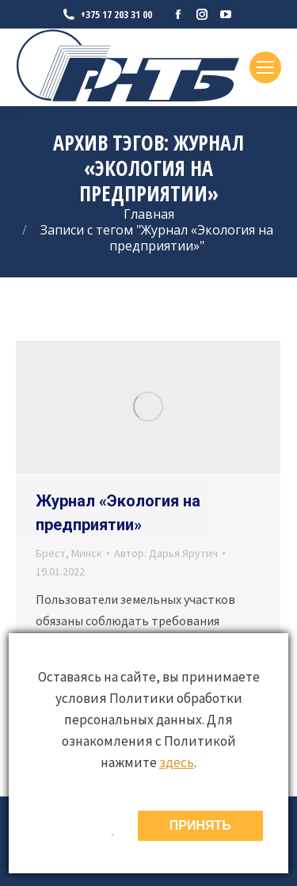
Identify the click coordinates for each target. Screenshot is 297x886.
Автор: (166, 553)
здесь (176, 762)
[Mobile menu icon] (265, 67)
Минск (86, 553)
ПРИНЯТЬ (200, 825)
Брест (51, 553)
